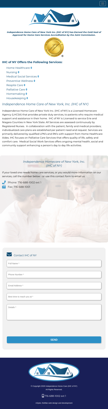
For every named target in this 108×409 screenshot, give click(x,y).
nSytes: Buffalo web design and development (54, 403)
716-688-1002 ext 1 (54, 396)
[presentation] (28, 328)
